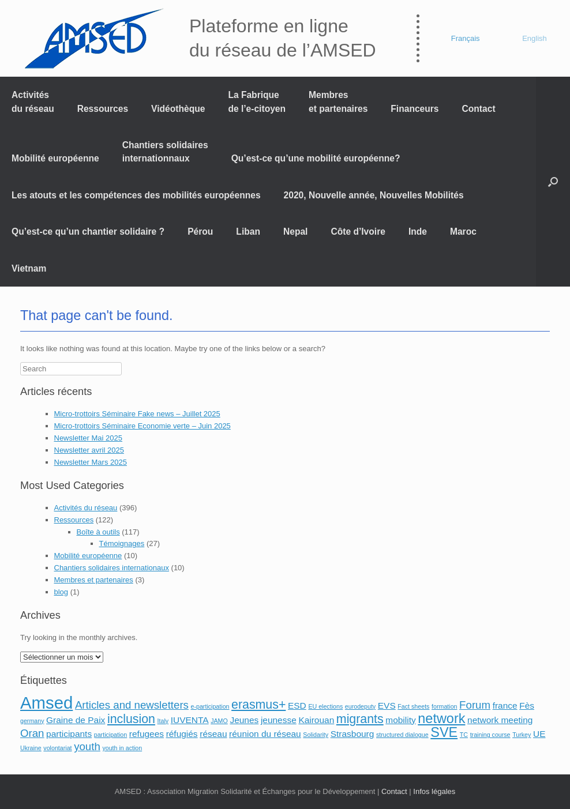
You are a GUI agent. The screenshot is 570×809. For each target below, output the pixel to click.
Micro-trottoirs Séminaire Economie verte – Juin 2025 (142, 426)
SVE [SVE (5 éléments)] (443, 732)
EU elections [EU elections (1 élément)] (325, 706)
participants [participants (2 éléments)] (69, 734)
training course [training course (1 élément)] (490, 734)
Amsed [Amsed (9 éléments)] (46, 702)
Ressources (102, 109)
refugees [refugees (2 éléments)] (146, 734)
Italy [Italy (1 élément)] (163, 720)
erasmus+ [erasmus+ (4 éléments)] (258, 705)
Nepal (295, 231)
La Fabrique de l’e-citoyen (257, 101)
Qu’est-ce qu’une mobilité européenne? (315, 158)
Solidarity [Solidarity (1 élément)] (315, 734)
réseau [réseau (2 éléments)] (213, 734)
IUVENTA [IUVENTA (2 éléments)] (190, 720)
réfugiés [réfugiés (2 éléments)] (182, 734)
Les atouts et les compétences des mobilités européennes (136, 195)
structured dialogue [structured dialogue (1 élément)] (402, 734)
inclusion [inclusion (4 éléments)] (131, 719)
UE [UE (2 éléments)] (539, 734)
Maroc (463, 231)
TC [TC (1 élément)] (464, 734)
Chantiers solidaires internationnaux (165, 151)
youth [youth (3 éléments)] (87, 746)
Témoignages (122, 543)
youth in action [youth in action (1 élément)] (122, 747)
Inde (417, 231)
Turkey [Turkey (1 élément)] (521, 734)
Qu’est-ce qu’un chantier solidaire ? (88, 231)
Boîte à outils (98, 532)
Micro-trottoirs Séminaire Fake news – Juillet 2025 (137, 413)
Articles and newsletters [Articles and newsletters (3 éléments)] (132, 705)
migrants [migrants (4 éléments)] (360, 719)
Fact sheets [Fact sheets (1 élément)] (413, 706)
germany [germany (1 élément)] (32, 720)
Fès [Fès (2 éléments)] (526, 705)
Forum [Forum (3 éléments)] (474, 705)
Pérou (200, 231)
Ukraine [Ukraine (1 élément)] (31, 747)
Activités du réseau (33, 101)
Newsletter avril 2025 (89, 450)
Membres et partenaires (338, 101)
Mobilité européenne (55, 158)
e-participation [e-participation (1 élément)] (210, 706)
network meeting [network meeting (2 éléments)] (499, 720)
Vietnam (29, 268)
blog (61, 592)
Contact (479, 109)
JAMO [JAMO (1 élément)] (219, 720)
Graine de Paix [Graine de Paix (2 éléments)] (75, 720)
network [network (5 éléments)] (441, 718)
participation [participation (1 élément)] (110, 734)
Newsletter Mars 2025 (90, 462)
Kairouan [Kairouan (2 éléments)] (316, 720)
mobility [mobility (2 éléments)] (400, 720)
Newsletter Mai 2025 (88, 438)
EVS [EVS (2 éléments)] (387, 705)
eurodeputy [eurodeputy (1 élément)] (360, 706)
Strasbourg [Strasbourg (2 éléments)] (352, 734)
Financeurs (414, 109)
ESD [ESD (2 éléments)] (297, 705)
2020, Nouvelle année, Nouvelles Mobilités (374, 195)
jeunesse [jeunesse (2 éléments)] (279, 720)
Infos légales (434, 791)
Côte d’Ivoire (358, 231)
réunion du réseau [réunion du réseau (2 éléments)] (265, 734)
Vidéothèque (178, 109)
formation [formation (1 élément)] (444, 706)
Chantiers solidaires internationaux (111, 567)
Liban (248, 231)
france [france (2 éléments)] (505, 705)
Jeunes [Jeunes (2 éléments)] (244, 720)
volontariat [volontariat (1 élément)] (57, 747)
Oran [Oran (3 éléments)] (32, 733)
